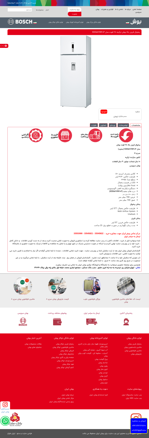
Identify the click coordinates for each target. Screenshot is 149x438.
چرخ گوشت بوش (101, 359)
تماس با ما (118, 9)
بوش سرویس (23, 313)
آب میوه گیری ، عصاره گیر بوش (95, 349)
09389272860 (139, 425)
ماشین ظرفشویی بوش (133, 350)
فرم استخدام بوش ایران (99, 394)
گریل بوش (104, 376)
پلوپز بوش (104, 365)
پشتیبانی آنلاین (126, 313)
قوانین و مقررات (106, 9)
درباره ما (127, 9)
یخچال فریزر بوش (135, 343)
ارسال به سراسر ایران (92, 313)
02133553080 (139, 430)
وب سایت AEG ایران (134, 398)
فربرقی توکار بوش (67, 350)
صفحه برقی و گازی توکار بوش (62, 357)
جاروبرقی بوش (136, 353)
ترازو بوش (104, 382)
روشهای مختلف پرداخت (57, 313)
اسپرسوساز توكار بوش (65, 360)
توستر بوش (103, 372)
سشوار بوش (103, 379)
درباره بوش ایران (68, 394)
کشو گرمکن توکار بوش (65, 367)
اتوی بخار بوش (102, 369)
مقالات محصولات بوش (33, 343)
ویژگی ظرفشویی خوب (91, 299)
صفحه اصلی (137, 9)
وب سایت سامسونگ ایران (132, 394)
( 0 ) (4, 45)
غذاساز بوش (103, 362)
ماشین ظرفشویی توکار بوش (63, 347)
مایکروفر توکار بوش (66, 353)
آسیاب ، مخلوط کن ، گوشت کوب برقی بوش (93, 354)
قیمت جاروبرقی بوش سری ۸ (57, 299)
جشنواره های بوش (35, 347)
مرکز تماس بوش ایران (65, 398)
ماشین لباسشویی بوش (133, 347)
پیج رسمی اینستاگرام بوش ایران (61, 401)
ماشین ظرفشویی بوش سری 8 (23, 299)
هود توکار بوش (68, 364)
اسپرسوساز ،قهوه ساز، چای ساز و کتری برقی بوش (93, 345)
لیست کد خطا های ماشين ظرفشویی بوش (126, 300)
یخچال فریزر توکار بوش (65, 343)
